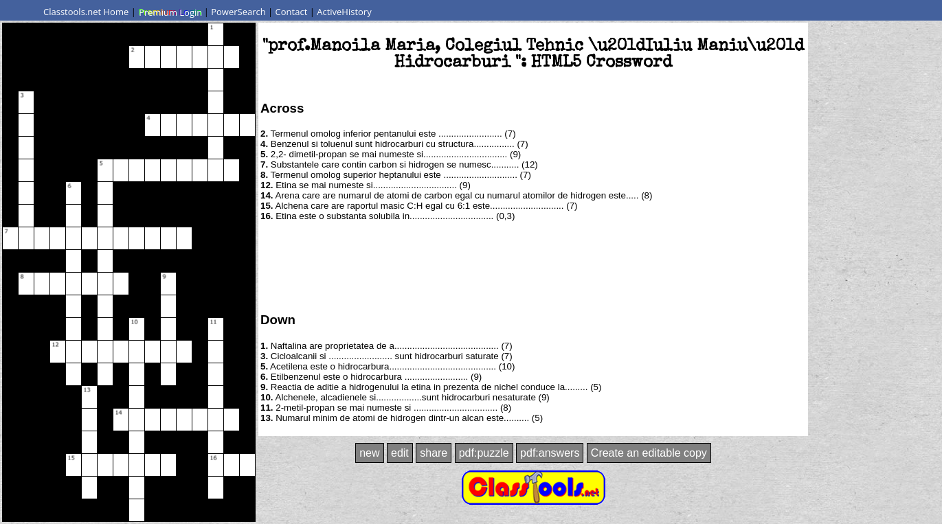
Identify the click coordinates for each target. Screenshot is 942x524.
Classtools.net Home (85, 11)
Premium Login (169, 11)
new (369, 453)
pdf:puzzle (484, 453)
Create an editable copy (649, 453)
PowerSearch (238, 11)
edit (400, 453)
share (433, 453)
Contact (292, 11)
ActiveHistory (344, 11)
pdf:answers (549, 453)
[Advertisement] (533, 266)
